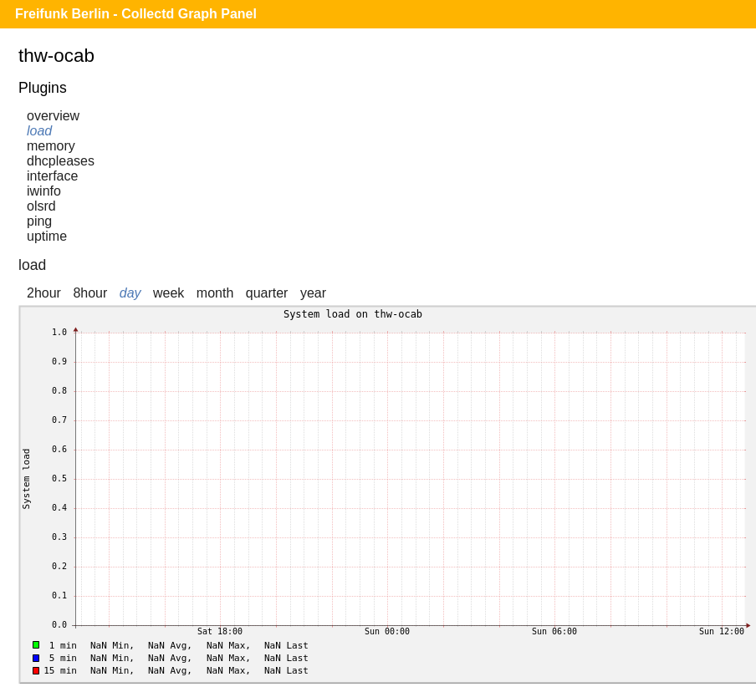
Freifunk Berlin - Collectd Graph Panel (136, 14)
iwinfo (44, 191)
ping (39, 221)
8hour (90, 293)
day (130, 293)
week (168, 293)
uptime (47, 236)
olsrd (41, 206)
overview (53, 116)
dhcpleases (60, 161)
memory (51, 146)
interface (52, 176)
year (313, 293)
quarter (267, 293)
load (39, 131)
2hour (44, 293)
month (215, 293)
